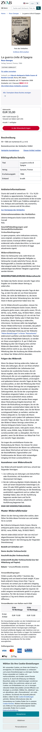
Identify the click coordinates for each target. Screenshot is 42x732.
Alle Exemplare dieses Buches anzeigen (17, 93)
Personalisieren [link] (21, 727)
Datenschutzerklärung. (10, 710)
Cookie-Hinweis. (8, 703)
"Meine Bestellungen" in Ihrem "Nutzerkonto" (19, 333)
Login (32, 3)
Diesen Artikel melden (32, 150)
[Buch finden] (38, 8)
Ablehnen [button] (21, 720)
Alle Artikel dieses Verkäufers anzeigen (14, 86)
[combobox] (24, 8)
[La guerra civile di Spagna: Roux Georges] (21, 31)
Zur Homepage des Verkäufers (13, 210)
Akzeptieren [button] (21, 714)
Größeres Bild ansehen (21, 52)
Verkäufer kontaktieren (10, 150)
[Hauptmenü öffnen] (5, 8)
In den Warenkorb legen (21, 128)
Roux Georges (14, 13)
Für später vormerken (8, 71)
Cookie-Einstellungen (26, 697)
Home (3, 13)
